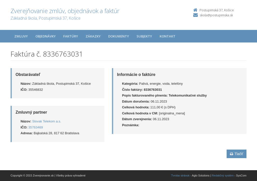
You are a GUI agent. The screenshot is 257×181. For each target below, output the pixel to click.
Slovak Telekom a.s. (46, 121)
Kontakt (167, 36)
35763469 (35, 127)
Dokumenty (118, 36)
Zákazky (93, 36)
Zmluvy (21, 36)
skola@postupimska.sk (216, 15)
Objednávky (45, 36)
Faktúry (70, 36)
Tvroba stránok (180, 175)
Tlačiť (236, 154)
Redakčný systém (223, 175)
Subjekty (144, 36)
